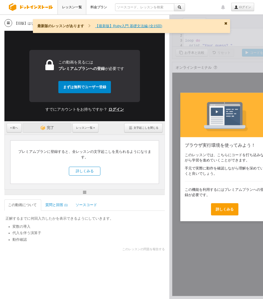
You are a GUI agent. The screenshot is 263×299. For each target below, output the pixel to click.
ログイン (242, 7)
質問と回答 (56, 205)
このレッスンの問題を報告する (143, 249)
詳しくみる (85, 171)
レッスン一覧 (72, 7)
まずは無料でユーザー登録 (84, 87)
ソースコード (86, 205)
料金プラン (98, 7)
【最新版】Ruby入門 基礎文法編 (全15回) (128, 26)
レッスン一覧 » (85, 127)
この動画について (23, 205)
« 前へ (14, 127)
